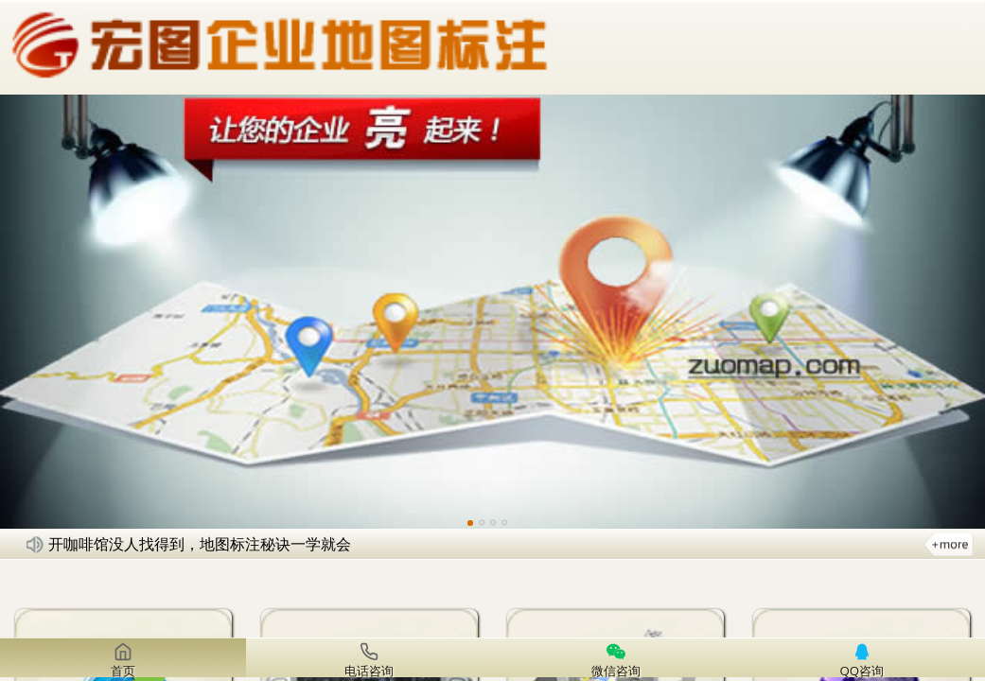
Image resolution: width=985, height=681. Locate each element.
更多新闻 (949, 544)
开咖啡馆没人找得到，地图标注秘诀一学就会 (199, 543)
